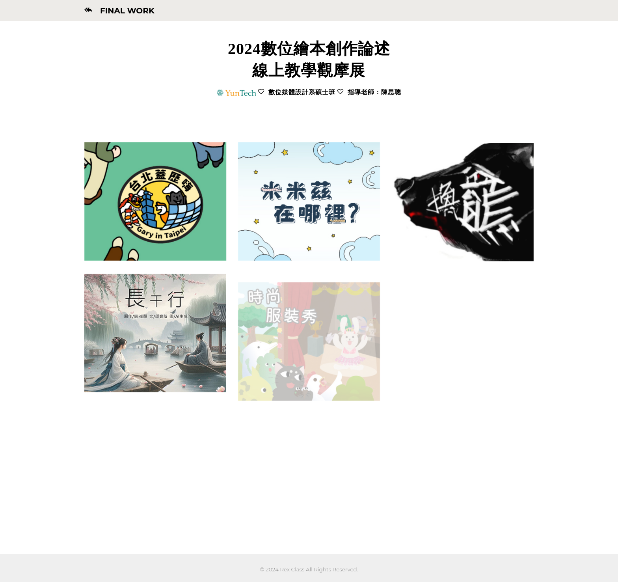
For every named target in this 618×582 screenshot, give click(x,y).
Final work (123, 10)
